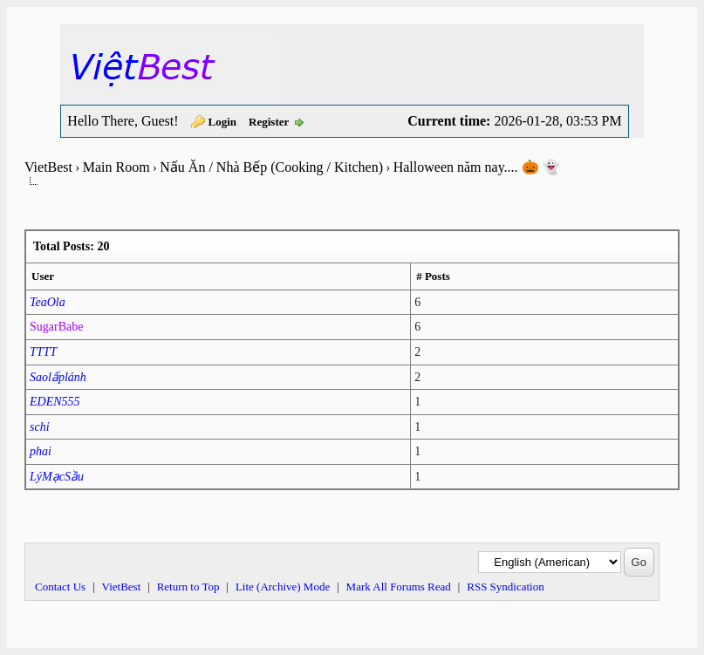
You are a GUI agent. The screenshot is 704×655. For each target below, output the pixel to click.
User (42, 276)
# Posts (433, 276)
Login (222, 121)
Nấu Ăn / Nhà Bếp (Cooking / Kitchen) (271, 167)
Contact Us (60, 586)
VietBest (48, 167)
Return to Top (188, 586)
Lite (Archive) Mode (283, 586)
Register (269, 121)
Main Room (116, 167)
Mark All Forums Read (398, 586)
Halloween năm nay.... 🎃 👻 (476, 167)
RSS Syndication (505, 586)
